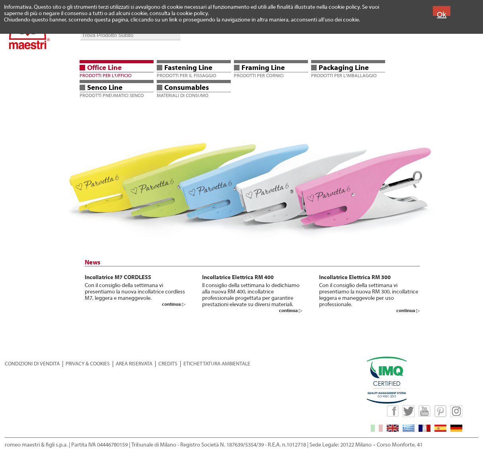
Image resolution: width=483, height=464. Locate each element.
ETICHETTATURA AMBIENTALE (216, 364)
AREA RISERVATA (134, 364)
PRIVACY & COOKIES (88, 364)
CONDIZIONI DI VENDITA (32, 364)
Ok (441, 14)
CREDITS (167, 364)
